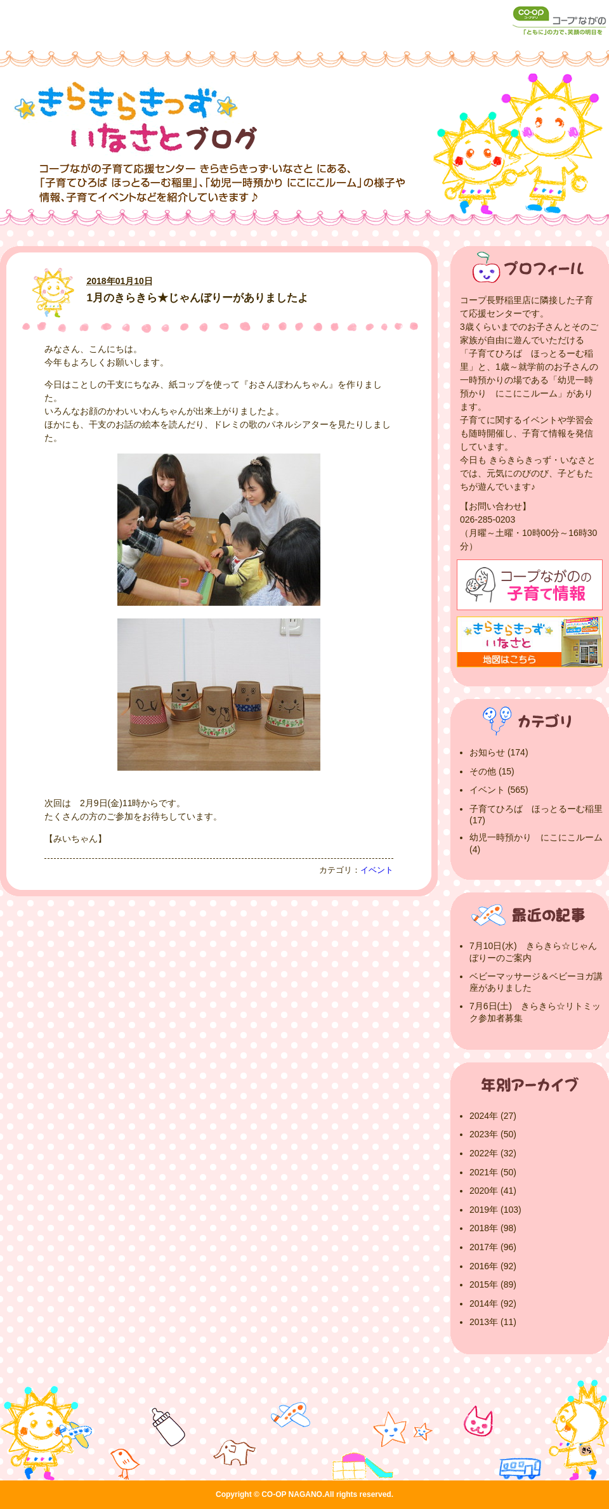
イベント (376, 870)
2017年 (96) (492, 1247)
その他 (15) (491, 771)
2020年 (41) (492, 1191)
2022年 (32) (492, 1153)
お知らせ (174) (498, 752)
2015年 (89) (492, 1284)
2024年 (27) (492, 1116)
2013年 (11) (492, 1322)
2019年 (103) (495, 1210)
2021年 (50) (492, 1172)
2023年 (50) (492, 1134)
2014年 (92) (492, 1303)
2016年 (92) (492, 1266)
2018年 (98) (492, 1228)
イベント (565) (498, 790)
